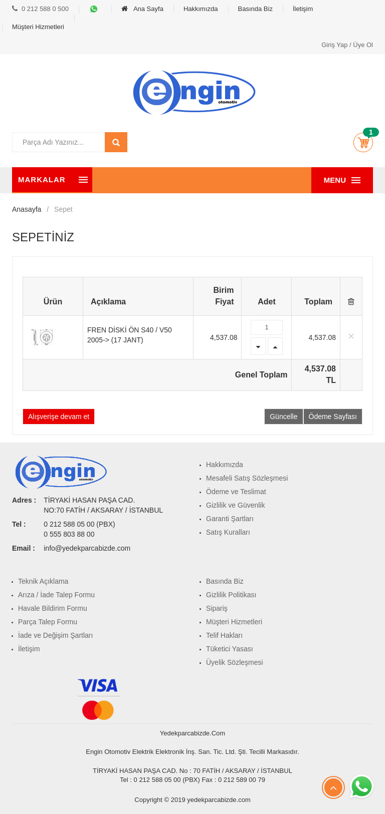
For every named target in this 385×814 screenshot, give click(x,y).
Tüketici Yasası (229, 649)
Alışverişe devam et (58, 417)
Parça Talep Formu (47, 622)
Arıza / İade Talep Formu (56, 595)
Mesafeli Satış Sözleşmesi (247, 478)
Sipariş (217, 608)
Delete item (351, 336)
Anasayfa (26, 209)
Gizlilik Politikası (231, 595)
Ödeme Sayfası (333, 417)
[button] (363, 142)
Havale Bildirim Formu (52, 608)
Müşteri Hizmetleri (38, 27)
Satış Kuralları (228, 532)
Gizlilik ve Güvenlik (235, 505)
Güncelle (283, 417)
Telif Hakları (224, 635)
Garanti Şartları (230, 519)
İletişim (303, 9)
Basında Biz (255, 9)
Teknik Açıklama (43, 581)
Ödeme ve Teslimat (236, 492)
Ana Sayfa (142, 9)
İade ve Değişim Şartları (55, 635)
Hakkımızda (200, 9)
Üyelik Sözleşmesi (234, 662)
